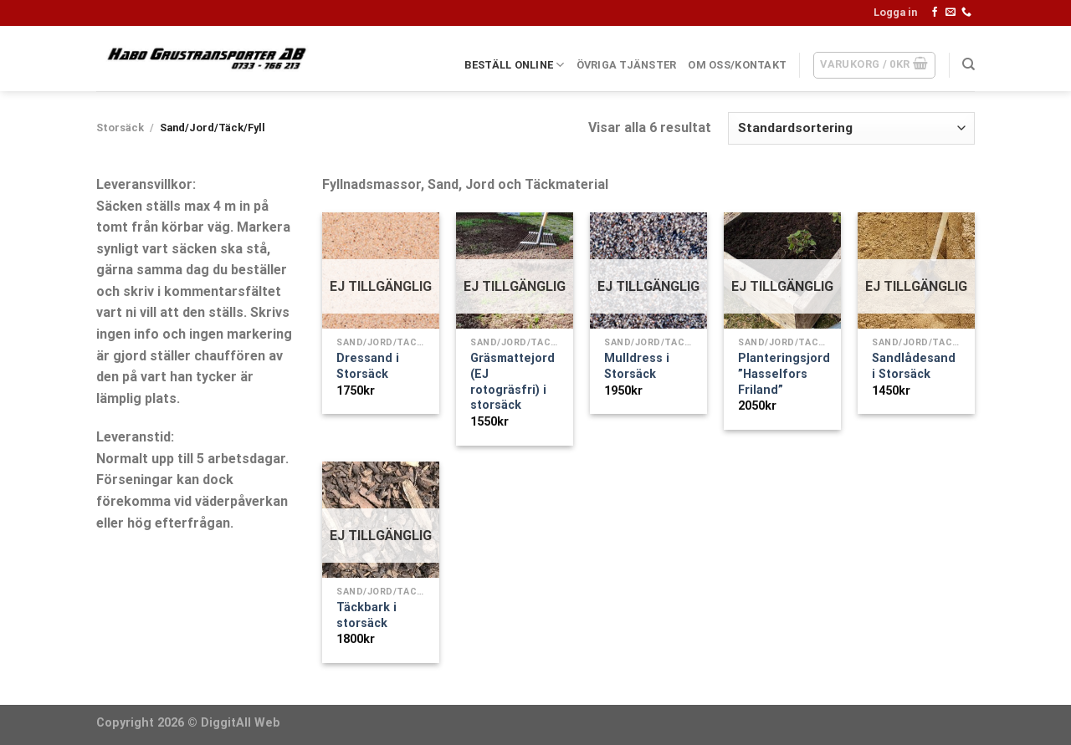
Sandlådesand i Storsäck (914, 366)
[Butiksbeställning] (851, 128)
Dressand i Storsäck (367, 366)
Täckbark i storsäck (366, 615)
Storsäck (120, 127)
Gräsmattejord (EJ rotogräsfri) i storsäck (512, 381)
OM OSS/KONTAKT (737, 65)
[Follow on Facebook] (935, 12)
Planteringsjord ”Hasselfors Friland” (784, 373)
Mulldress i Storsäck (636, 366)
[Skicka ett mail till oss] (950, 12)
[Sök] (968, 64)
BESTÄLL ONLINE (514, 65)
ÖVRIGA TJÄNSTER (626, 65)
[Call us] (966, 12)
